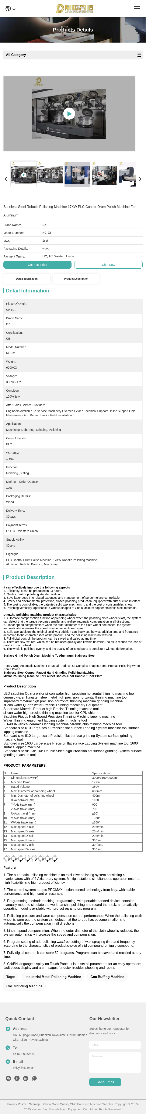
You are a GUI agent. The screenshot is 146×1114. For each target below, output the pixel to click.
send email (105, 1082)
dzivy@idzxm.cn (23, 1068)
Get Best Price (37, 264)
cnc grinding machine (24, 986)
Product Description (76, 278)
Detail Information (27, 278)
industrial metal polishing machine (53, 977)
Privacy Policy (16, 1104)
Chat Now (108, 264)
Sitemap (34, 1104)
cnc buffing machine (107, 977)
